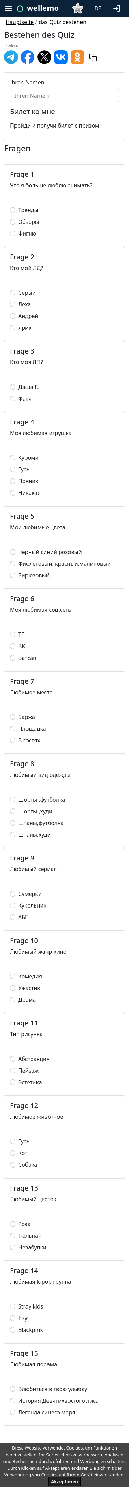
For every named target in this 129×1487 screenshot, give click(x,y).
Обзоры (28, 222)
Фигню (27, 233)
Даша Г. (28, 387)
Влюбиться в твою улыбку (52, 1389)
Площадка (32, 728)
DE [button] (97, 8)
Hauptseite (20, 22)
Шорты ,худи (35, 811)
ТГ (21, 634)
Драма (27, 999)
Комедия (30, 976)
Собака (27, 1165)
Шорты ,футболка (41, 799)
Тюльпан (30, 1235)
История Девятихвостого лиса (58, 1400)
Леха (24, 304)
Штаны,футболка (41, 823)
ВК (21, 646)
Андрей (28, 316)
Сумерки (30, 894)
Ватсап (27, 658)
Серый (27, 292)
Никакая (29, 493)
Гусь (23, 469)
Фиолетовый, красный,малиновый (64, 563)
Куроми (28, 458)
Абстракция (34, 1059)
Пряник (28, 481)
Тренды (28, 210)
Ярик (24, 328)
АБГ (23, 917)
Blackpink (30, 1330)
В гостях (29, 740)
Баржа (26, 717)
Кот (22, 1153)
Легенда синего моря (46, 1412)
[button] (118, 7)
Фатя (24, 398)
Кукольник (32, 905)
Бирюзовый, (34, 575)
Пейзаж (28, 1070)
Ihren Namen (27, 82)
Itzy (23, 1318)
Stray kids (30, 1306)
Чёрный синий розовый (50, 552)
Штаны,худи (34, 834)
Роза (24, 1224)
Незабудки (32, 1247)
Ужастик (29, 988)
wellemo (43, 7)
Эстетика (30, 1082)
